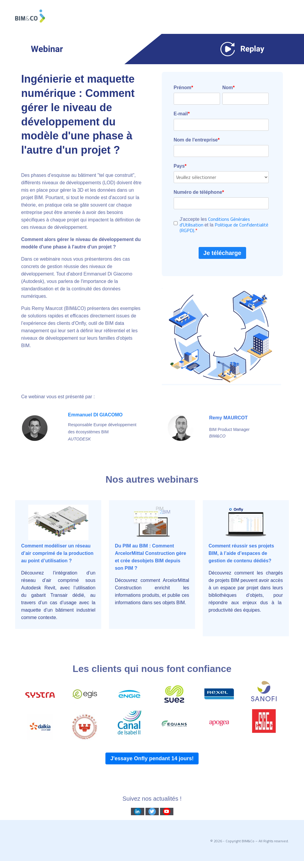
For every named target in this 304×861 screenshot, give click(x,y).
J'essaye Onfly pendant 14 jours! (152, 758)
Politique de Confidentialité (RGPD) (224, 227)
